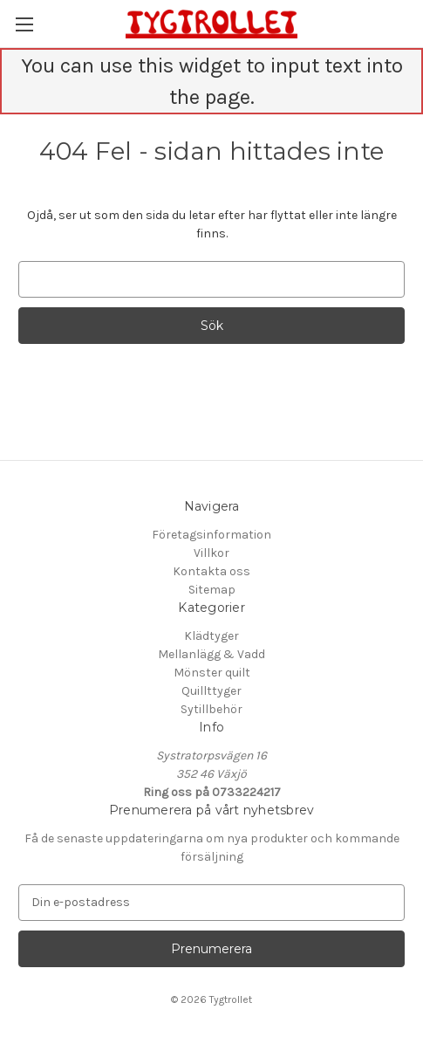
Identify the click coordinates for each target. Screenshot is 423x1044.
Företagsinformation (211, 534)
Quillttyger (211, 690)
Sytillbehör (211, 709)
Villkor (211, 553)
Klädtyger (211, 635)
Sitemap (211, 589)
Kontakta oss (211, 571)
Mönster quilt (212, 672)
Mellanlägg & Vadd (211, 654)
